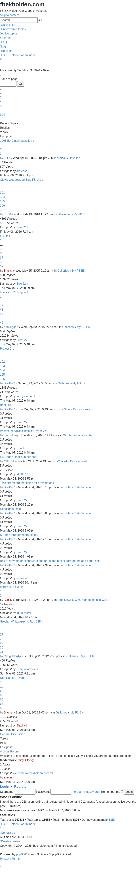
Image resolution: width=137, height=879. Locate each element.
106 (2, 378)
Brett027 (21, 339)
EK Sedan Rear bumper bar (18, 456)
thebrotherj (11, 435)
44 (1, 314)
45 (1, 318)
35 (1, 249)
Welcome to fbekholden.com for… (34, 773)
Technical (60, 158)
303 (2, 192)
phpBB (20, 854)
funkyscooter (24, 396)
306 (2, 205)
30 (1, 647)
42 (1, 305)
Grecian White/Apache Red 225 (20, 621)
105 (2, 374)
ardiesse (21, 171)
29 (1, 643)
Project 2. (6, 348)
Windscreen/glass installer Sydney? (23, 430)
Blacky (8, 270)
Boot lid (5, 404)
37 (1, 257)
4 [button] (1, 101)
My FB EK (80, 214)
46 (1, 322)
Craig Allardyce (13, 656)
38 (1, 262)
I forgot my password (85, 791)
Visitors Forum (9, 751)
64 (1, 690)
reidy (21, 760)
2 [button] (1, 93)
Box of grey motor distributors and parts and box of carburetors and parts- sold (50, 560)
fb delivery (23, 612)
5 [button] (1, 106)
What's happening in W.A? (92, 599)
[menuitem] (13, 29)
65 (1, 695)
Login (4, 786)
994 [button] (2, 114)
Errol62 (8, 214)
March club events (12, 586)
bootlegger (11, 326)
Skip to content (9, 15)
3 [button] (1, 97)
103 (2, 365)
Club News (64, 599)
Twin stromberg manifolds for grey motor (26, 482)
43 (1, 309)
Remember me (112, 791)
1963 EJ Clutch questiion (16, 140)
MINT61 (9, 461)
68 (1, 708)
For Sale (64, 409)
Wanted (68, 435)
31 (1, 651)
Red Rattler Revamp (13, 677)
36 (1, 253)
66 (1, 699)
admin (8, 777)
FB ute (4, 236)
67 (1, 703)
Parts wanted (84, 435)
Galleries (64, 214)
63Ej (7, 158)
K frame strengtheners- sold (18, 534)
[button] (0, 74)
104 (2, 370)
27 (1, 634)
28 (1, 638)
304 (2, 197)
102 (2, 361)
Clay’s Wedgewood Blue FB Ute (20, 179)
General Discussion (12, 734)
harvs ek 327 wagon (13, 292)
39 (1, 266)
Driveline (74, 158)
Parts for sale (81, 409)
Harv (19, 448)
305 (2, 201)
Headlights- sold (10, 508)
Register (21, 786)
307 (2, 210)
